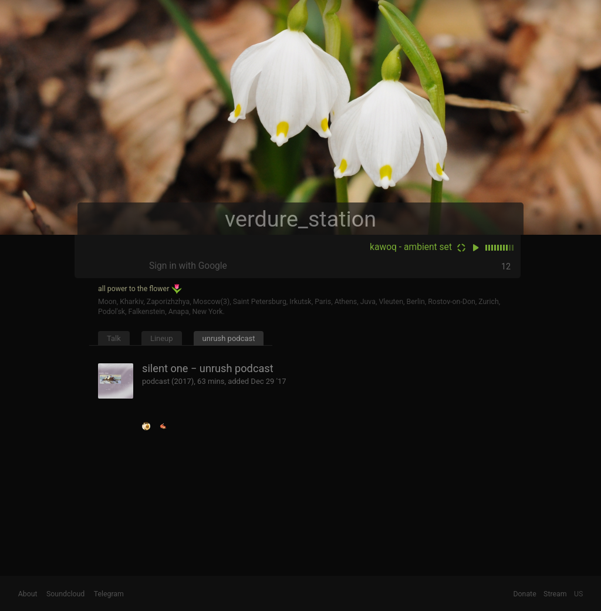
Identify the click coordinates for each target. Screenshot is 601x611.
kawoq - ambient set (411, 247)
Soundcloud (65, 594)
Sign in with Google (188, 266)
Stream (555, 594)
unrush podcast (228, 338)
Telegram (109, 594)
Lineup (161, 338)
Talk (114, 338)
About (28, 594)
